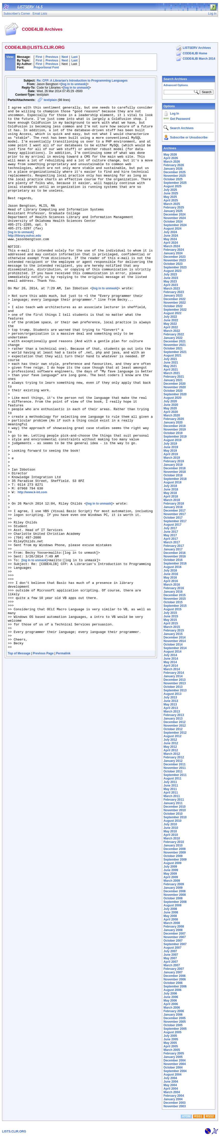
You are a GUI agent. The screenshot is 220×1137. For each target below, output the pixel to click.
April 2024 (170, 242)
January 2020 (173, 422)
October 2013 (173, 687)
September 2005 (175, 1029)
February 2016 (173, 588)
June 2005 (170, 1039)
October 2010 (173, 813)
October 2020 (173, 391)
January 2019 (173, 465)
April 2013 (170, 708)
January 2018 (173, 507)
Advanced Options (175, 85)
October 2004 (173, 1067)
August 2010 (172, 821)
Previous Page (43, 760)
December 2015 (174, 595)
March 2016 (171, 584)
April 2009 (170, 877)
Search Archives (175, 79)
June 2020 (170, 405)
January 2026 (173, 168)
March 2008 (171, 923)
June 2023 (170, 278)
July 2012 (170, 739)
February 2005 (173, 1053)
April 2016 (170, 581)
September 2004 (175, 1071)
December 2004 (174, 1060)
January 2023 (173, 295)
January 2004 (173, 1099)
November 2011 (174, 768)
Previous (51, 57)
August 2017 (172, 524)
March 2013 (171, 711)
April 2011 (170, 792)
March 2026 (171, 161)
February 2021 (173, 376)
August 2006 (172, 990)
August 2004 (172, 1074)
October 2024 (173, 221)
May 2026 (170, 154)
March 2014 (171, 669)
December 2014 (174, 637)
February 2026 (173, 165)
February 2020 (173, 419)
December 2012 (174, 722)
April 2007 (170, 962)
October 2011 (173, 771)
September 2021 (175, 352)
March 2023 (171, 288)
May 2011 (170, 789)
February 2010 (173, 842)
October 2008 (173, 898)
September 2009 (175, 859)
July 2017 (170, 528)
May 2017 (170, 535)
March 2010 (171, 838)
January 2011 (173, 803)
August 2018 (172, 482)
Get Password (180, 119)
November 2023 (174, 260)
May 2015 (170, 620)
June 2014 (170, 658)
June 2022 (170, 320)
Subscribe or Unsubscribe (188, 137)
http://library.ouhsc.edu (24, 260)
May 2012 (170, 747)
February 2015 (173, 630)
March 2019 (171, 457)
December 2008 (174, 891)
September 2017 (175, 521)
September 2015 (175, 606)
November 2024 (174, 218)
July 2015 (170, 613)
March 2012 (171, 754)
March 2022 (171, 331)
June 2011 (170, 785)
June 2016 (170, 574)
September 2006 (175, 986)
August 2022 (172, 313)
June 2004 (170, 1081)
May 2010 (170, 831)
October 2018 (173, 475)
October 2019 (173, 433)
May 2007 (170, 958)
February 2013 (173, 715)
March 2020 (171, 415)
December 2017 (174, 510)
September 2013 (175, 690)
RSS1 (198, 1116)
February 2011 (173, 799)
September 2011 (175, 775)
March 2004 (171, 1092)
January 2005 (173, 1057)
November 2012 (174, 725)
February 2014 (173, 672)
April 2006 (170, 1004)
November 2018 (174, 472)
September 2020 (175, 394)
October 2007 (173, 940)
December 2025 (174, 172)
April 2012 (170, 750)
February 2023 (173, 292)
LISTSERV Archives (197, 48)
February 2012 (173, 757)
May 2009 (170, 873)
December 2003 (174, 1103)
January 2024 (173, 253)
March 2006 (171, 1007)
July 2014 (170, 655)
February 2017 (173, 546)
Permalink (63, 760)
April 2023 (170, 285)
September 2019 (175, 436)
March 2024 (171, 246)
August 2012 (172, 736)
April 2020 (170, 412)
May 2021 (170, 366)
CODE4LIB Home (195, 53)
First (39, 57)
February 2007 (173, 969)
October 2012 (173, 729)
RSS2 (210, 1116)
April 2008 (170, 919)
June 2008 (170, 912)
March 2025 (171, 204)
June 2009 (170, 870)
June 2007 (170, 954)
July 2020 (170, 401)
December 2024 (174, 214)
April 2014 (170, 665)
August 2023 (172, 271)
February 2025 (173, 207)
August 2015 (172, 609)
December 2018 (174, 468)
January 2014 (173, 676)
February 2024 (173, 250)
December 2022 (174, 299)
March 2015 (171, 627)
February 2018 (173, 503)
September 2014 (175, 648)
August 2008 (172, 905)
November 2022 (174, 302)
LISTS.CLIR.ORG (14, 1131)
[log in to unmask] (74, 84)
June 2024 (170, 235)
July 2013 (170, 697)
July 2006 (170, 993)
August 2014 (172, 651)
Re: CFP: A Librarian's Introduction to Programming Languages (82, 80)
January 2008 (173, 930)
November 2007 (174, 937)
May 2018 (170, 493)
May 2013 (170, 704)
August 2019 (172, 440)
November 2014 (174, 641)
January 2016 (173, 591)
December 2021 (174, 341)
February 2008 (173, 926)
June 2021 (170, 362)
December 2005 (174, 1018)
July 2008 (170, 909)
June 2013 (170, 701)
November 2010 (174, 810)
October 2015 (173, 602)
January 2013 (173, 718)
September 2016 (175, 563)
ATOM (186, 1116)
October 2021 (173, 348)
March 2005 (171, 1050)
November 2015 (174, 598)
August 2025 (172, 186)
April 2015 (170, 623)
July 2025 (170, 190)
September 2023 (175, 267)
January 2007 (173, 972)
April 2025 (170, 200)
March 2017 (171, 542)
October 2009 (173, 856)
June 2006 (170, 997)
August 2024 (172, 228)
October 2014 (173, 644)
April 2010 (170, 835)
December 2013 (174, 680)
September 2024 (175, 225)
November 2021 (174, 345)
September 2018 (175, 479)
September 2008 (175, 902)
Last (74, 57)
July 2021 (170, 359)
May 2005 (170, 1043)
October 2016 (173, 560)
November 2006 (174, 979)
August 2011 (172, 778)
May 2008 (170, 916)
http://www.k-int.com (32, 568)
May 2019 (170, 450)
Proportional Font (46, 67)
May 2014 (170, 662)
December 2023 (174, 257)
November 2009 (174, 852)
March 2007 (171, 965)
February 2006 (173, 1011)
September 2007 (175, 944)
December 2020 (174, 383)
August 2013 (172, 694)
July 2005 (170, 1036)
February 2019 (173, 461)
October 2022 (173, 306)
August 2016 (172, 567)
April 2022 (170, 327)
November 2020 (174, 387)
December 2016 (174, 553)
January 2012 (173, 761)
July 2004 (170, 1078)
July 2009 (170, 866)
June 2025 (170, 193)
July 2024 (170, 232)
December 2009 (174, 849)
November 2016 (174, 556)
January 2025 (173, 211)
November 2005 (174, 1021)
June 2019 (170, 447)
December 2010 (174, 806)
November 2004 (174, 1064)
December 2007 (174, 933)
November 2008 (174, 895)
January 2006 (173, 1014)
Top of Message (19, 760)
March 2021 (171, 373)
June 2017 (170, 532)
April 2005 (170, 1046)
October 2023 (173, 264)
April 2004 (170, 1088)
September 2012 (175, 732)
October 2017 (173, 517)
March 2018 (171, 500)
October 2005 (173, 1025)
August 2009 (172, 863)
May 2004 (170, 1085)
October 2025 (173, 179)
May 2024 (170, 239)
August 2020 (172, 398)
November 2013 (174, 683)
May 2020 (170, 408)
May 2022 (170, 324)
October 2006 (173, 983)
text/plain (50, 100)
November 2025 (174, 175)
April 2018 (170, 496)
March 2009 (171, 880)
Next (65, 57)
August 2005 (172, 1032)
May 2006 (170, 1000)
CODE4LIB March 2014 (199, 58)
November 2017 (174, 514)
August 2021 (172, 355)
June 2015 (170, 616)
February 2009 (173, 884)
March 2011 (171, 796)
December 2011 (174, 764)
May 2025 (170, 197)
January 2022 (173, 338)
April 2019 (170, 454)
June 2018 (170, 489)
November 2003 (174, 1106)
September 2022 (175, 309)
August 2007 (172, 947)
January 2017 (173, 549)
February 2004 (173, 1095)
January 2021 (173, 380)
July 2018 (170, 486)
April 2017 (170, 539)
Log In (174, 113)
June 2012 (170, 743)
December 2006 (174, 976)
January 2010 (173, 845)
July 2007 (170, 951)
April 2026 (170, 158)
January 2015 (173, 634)
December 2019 (174, 426)
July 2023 (170, 274)
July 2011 (170, 782)
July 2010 (170, 824)
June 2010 (170, 828)
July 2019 (170, 443)
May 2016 (170, 577)
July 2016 (170, 570)
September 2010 (175, 817)
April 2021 (170, 369)
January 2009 (173, 888)
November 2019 (174, 429)
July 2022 (170, 316)
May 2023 (170, 281)
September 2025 (175, 183)
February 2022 (173, 334)
